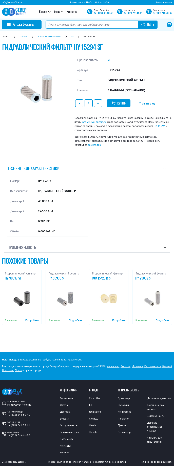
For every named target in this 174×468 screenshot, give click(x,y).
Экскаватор (125, 433)
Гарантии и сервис (72, 433)
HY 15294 (159, 126)
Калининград (58, 359)
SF (109, 60)
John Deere (96, 412)
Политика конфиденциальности (156, 463)
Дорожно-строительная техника (156, 432)
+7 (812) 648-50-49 (18, 414)
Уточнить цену (147, 103)
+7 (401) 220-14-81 (18, 425)
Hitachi (93, 426)
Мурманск (137, 366)
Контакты (72, 12)
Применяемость (21, 247)
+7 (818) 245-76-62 (18, 435)
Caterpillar (95, 398)
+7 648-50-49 (103, 13)
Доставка (66, 412)
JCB (91, 405)
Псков (18, 370)
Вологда (125, 366)
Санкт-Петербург (40, 359)
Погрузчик (124, 419)
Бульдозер (125, 398)
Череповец (113, 366)
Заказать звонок (164, 2)
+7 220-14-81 (133, 13)
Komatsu (94, 419)
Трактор (123, 426)
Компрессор (126, 412)
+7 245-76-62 (162, 13)
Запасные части (157, 421)
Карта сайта (68, 440)
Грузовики (124, 405)
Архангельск (75, 359)
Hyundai (94, 433)
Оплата (64, 405)
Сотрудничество (70, 426)
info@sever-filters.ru (12, 2)
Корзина (65, 454)
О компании (67, 398)
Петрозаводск (152, 366)
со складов (94, 144)
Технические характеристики (33, 168)
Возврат (65, 419)
